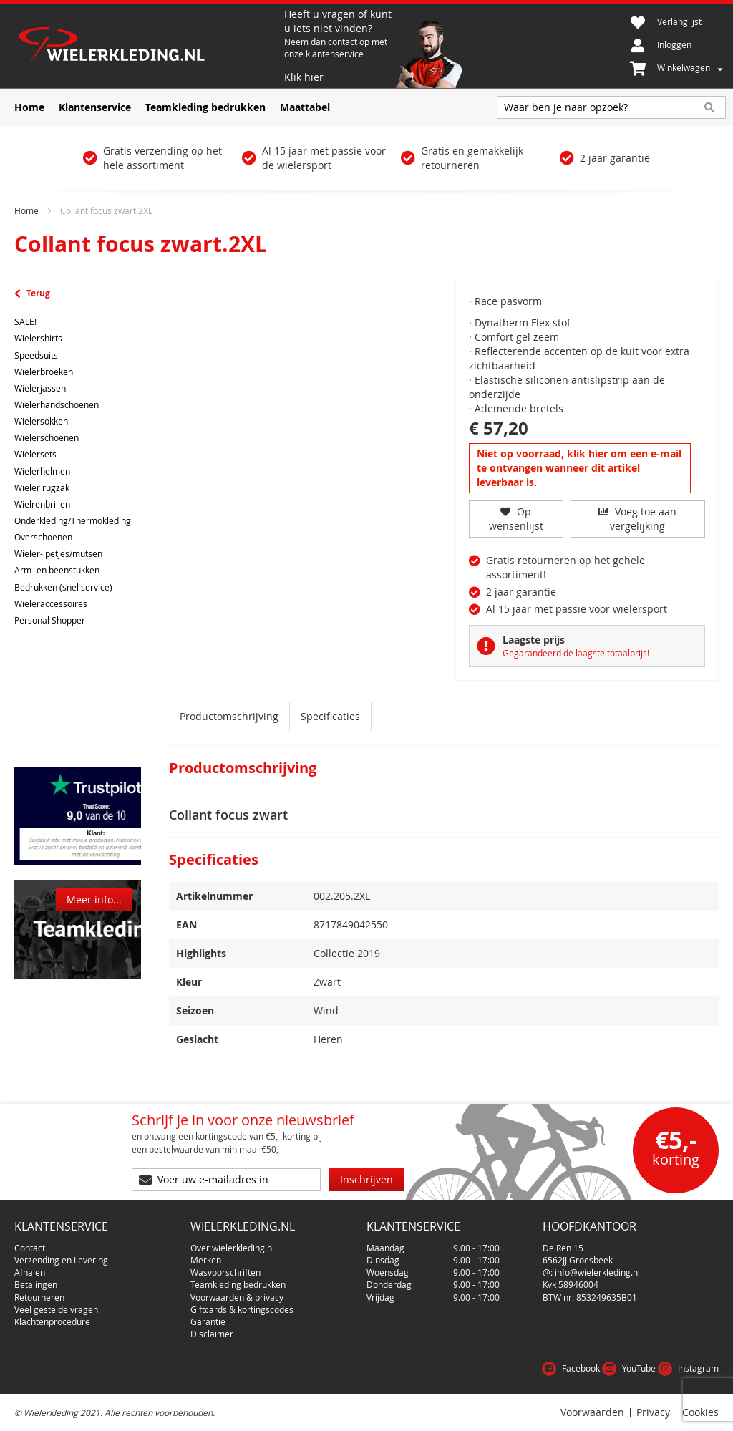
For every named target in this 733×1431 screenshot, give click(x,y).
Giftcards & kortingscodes (241, 1309)
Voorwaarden (592, 1412)
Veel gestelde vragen (56, 1309)
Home (26, 210)
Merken (205, 1260)
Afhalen (29, 1272)
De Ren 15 (563, 1247)
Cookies (700, 1412)
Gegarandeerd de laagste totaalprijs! (576, 653)
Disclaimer (211, 1333)
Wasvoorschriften (225, 1272)
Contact (29, 1247)
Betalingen (35, 1284)
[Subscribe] (366, 1179)
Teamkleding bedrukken (238, 1284)
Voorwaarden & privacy (236, 1297)
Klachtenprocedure (52, 1321)
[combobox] (611, 107)
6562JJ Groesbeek (578, 1260)
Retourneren (39, 1297)
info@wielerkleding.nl (597, 1272)
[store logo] (147, 45)
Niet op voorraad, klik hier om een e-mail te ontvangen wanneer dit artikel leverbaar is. (579, 468)
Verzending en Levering (61, 1260)
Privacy (653, 1412)
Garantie (207, 1321)
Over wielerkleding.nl (232, 1247)
